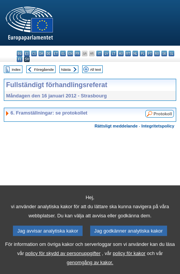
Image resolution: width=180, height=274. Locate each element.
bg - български (19, 53)
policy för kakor (129, 261)
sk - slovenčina (164, 53)
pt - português (150, 53)
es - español (27, 53)
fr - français (77, 53)
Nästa (66, 69)
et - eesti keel (56, 53)
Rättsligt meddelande (115, 126)
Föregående (44, 69)
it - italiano (99, 53)
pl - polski (142, 53)
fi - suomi (19, 59)
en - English (70, 53)
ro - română (157, 53)
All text (95, 69)
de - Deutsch (48, 53)
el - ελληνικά (63, 53)
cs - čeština (34, 53)
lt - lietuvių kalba (113, 53)
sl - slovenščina (171, 53)
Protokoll (163, 114)
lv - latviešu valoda (106, 53)
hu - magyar (121, 53)
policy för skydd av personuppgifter (62, 261)
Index (16, 69)
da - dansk (41, 53)
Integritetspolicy (158, 126)
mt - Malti (128, 53)
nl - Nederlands (135, 53)
